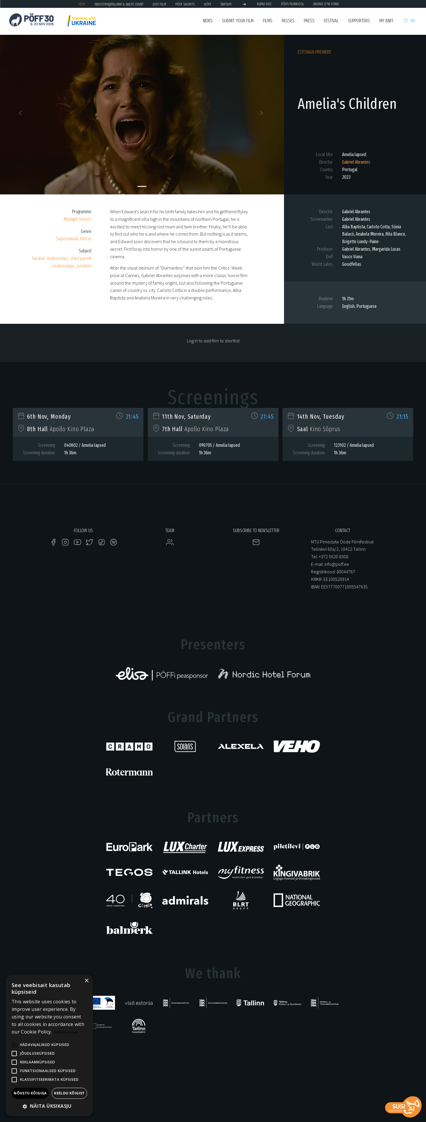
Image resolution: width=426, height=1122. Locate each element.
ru (413, 21)
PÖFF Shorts (185, 4)
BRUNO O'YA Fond (326, 4)
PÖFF (81, 4)
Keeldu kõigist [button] (69, 1093)
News (208, 21)
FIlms (267, 21)
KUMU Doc (264, 4)
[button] (21, 114)
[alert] (49, 1045)
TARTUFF (226, 4)
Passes (288, 21)
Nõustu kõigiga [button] (30, 1093)
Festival (331, 21)
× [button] (86, 981)
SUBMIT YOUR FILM (238, 21)
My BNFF (386, 21)
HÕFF (207, 4)
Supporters (359, 21)
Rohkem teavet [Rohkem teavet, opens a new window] (66, 1032)
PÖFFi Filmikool (292, 4)
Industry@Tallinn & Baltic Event (119, 4)
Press (309, 21)
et (406, 21)
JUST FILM (159, 4)
